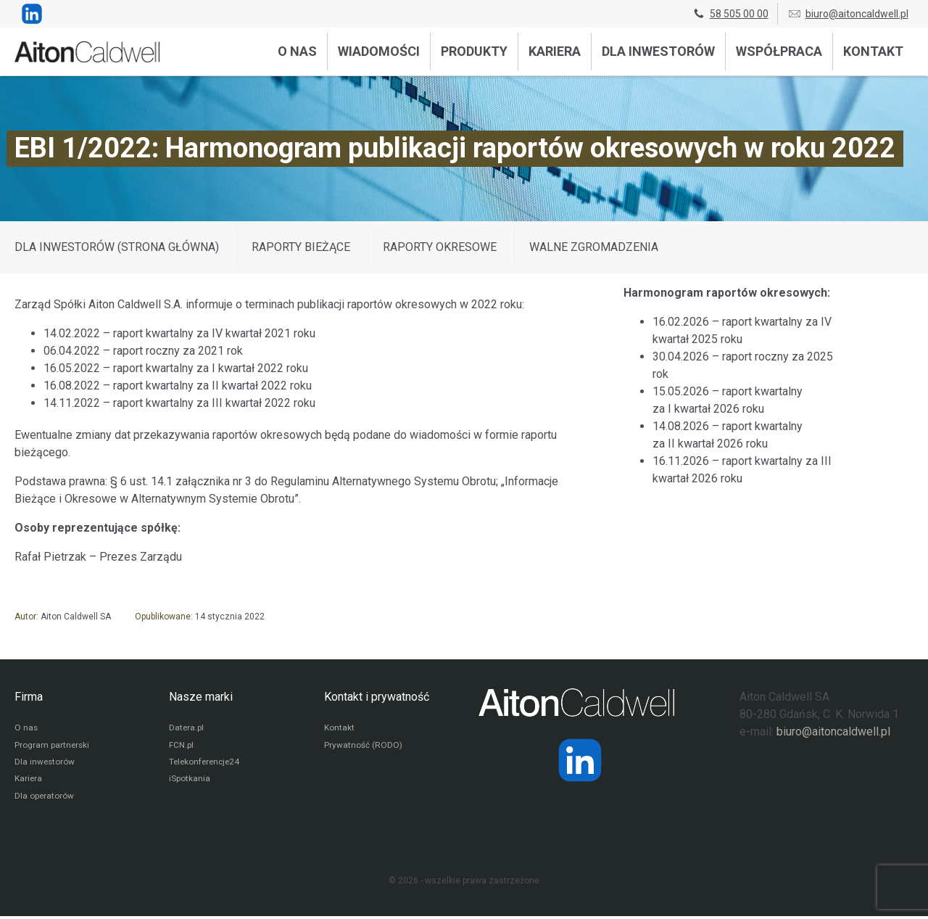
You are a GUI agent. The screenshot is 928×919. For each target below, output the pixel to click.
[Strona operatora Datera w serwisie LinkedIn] (580, 760)
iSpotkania (189, 781)
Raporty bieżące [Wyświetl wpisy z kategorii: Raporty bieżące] (301, 247)
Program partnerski (52, 746)
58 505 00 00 (730, 14)
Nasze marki (201, 697)
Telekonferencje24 (206, 764)
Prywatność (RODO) (363, 746)
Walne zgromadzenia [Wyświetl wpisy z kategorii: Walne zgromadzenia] (593, 247)
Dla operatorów (44, 799)
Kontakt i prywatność (376, 697)
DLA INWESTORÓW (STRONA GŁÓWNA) (116, 247)
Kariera (555, 51)
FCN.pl (181, 746)
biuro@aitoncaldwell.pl (847, 14)
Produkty (474, 51)
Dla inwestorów (658, 51)
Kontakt (873, 51)
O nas (297, 51)
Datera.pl (186, 729)
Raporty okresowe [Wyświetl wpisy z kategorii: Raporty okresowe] (440, 247)
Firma (28, 697)
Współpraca (779, 51)
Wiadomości (379, 51)
